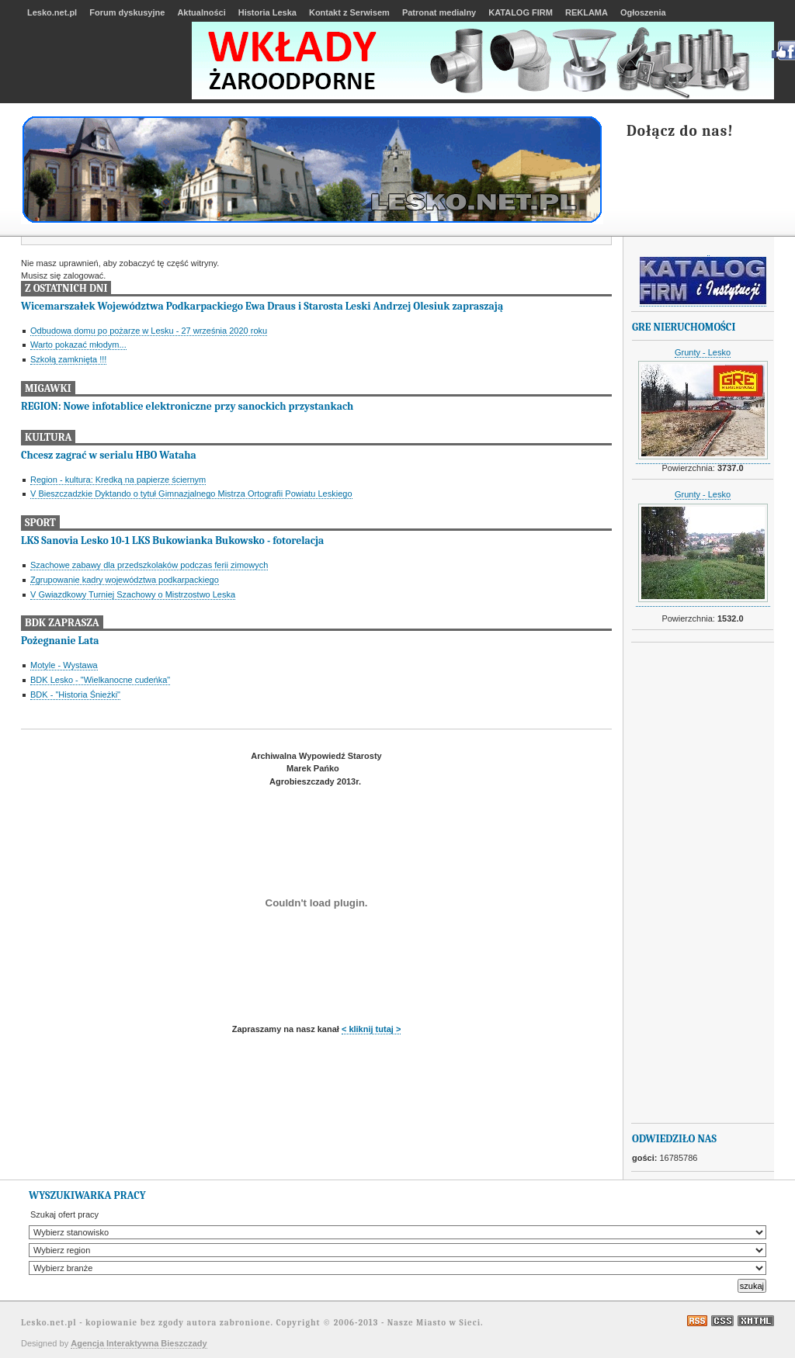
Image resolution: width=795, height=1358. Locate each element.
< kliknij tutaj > (371, 1029)
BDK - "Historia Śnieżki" (75, 694)
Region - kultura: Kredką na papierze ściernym (118, 479)
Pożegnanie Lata (60, 640)
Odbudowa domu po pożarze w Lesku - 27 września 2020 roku (148, 330)
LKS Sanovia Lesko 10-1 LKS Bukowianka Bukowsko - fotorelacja (172, 540)
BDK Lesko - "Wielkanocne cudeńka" (100, 679)
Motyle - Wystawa (64, 665)
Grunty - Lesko (703, 352)
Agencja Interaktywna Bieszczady (139, 1343)
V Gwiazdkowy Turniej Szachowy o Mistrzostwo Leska (132, 594)
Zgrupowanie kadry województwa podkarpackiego (124, 579)
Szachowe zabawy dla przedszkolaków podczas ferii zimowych (149, 565)
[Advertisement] (694, 883)
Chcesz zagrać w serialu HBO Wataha (108, 455)
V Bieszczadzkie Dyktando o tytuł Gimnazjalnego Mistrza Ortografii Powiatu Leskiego (191, 493)
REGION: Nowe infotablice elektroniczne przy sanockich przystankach (187, 406)
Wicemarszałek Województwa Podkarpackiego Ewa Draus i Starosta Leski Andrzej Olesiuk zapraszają (262, 306)
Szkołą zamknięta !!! (68, 359)
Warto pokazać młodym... (78, 344)
